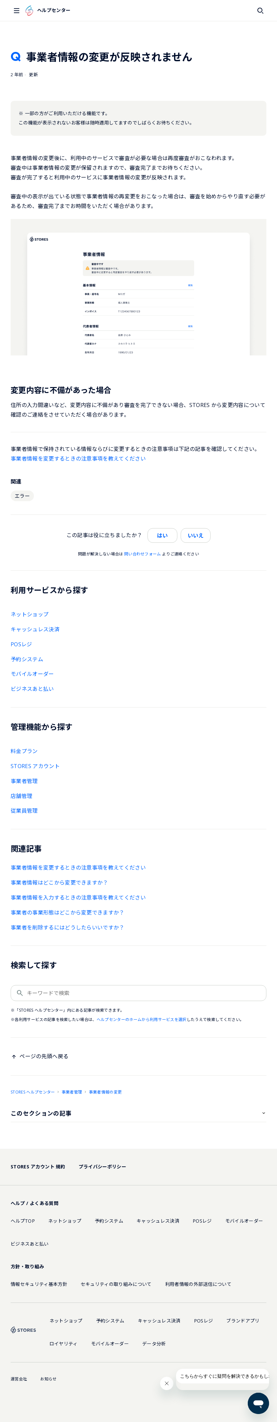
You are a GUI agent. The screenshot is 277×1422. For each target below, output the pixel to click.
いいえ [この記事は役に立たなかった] (196, 535)
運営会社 (19, 1379)
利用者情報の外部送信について (198, 1284)
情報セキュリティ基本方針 (39, 1284)
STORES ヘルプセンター (33, 1092)
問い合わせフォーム (142, 554)
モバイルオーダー (32, 674)
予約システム (27, 659)
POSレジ (21, 644)
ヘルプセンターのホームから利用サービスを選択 (142, 1019)
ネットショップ (29, 614)
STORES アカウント (35, 766)
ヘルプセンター (47, 11)
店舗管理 (21, 796)
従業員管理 (24, 810)
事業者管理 (24, 781)
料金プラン (24, 751)
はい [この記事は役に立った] (162, 535)
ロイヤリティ (63, 1343)
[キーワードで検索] (138, 993)
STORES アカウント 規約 (38, 1166)
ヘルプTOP (23, 1221)
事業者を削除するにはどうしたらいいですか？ (68, 927)
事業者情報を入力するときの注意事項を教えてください (78, 897)
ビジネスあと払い (32, 689)
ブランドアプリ (242, 1321)
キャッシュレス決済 (35, 629)
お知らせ (48, 1379)
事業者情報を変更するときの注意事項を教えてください (78, 458)
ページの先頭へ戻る (44, 1056)
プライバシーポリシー (102, 1166)
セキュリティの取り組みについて (116, 1284)
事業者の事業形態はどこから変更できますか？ (68, 912)
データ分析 (154, 1343)
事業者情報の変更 (105, 1092)
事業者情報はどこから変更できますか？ (59, 882)
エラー (22, 496)
